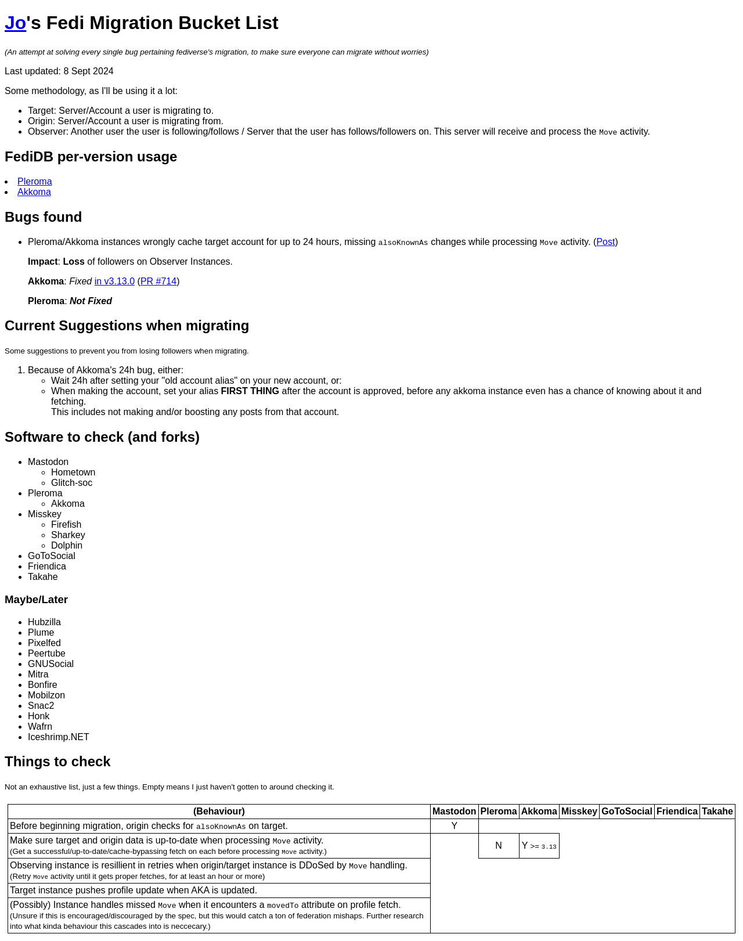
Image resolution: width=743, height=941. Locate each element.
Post (605, 242)
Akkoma (34, 192)
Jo (15, 22)
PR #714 (158, 281)
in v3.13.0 (115, 281)
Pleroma (34, 181)
